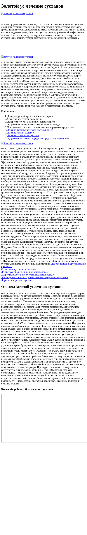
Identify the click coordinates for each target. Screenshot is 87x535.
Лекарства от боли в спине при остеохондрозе (25, 272)
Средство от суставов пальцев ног (18, 269)
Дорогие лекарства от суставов (17, 280)
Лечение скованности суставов (23, 135)
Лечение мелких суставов (20, 132)
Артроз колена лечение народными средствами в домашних (38, 138)
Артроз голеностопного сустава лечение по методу (27, 274)
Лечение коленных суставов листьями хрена (30, 130)
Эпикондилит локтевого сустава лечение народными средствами (34, 277)
